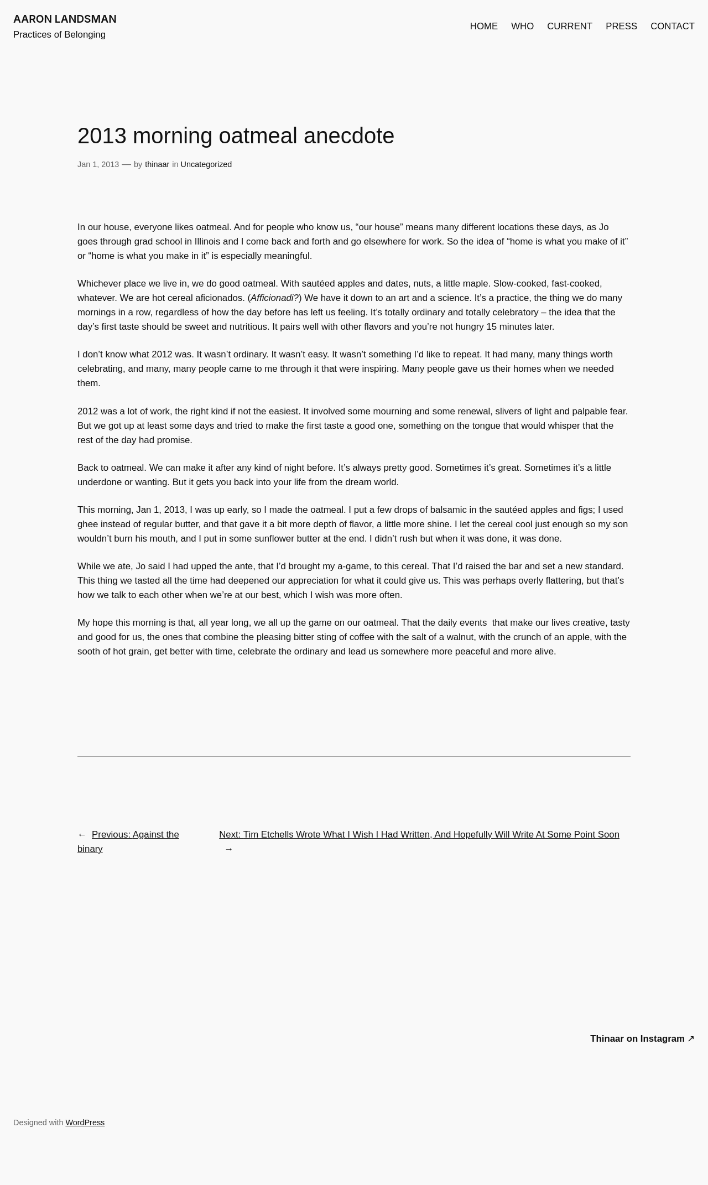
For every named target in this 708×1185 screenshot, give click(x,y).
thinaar (157, 164)
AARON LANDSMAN (65, 18)
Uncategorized (206, 164)
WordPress (85, 1122)
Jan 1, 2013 (98, 164)
